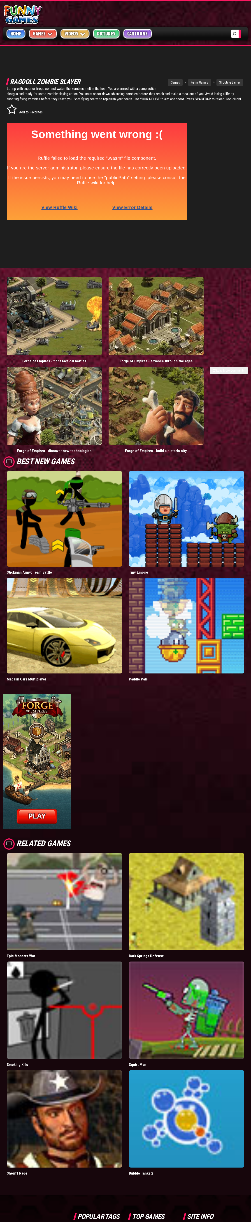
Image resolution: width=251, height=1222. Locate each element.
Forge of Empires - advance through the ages (95, 302)
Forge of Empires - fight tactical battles (34, 302)
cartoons (108, 1116)
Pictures (106, 33)
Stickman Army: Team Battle (29, 434)
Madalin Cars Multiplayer (26, 541)
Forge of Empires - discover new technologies (156, 302)
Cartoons (137, 33)
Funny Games (170, 82)
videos (82, 1096)
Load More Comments (229, 314)
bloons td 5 (85, 1126)
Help (194, 1117)
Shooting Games (201, 82)
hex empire (108, 1126)
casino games (87, 1106)
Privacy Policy (202, 1107)
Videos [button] (75, 33)
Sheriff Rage (17, 1035)
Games (146, 82)
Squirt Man (137, 926)
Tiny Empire (138, 434)
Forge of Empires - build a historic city (217, 302)
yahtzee (110, 1106)
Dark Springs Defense (146, 818)
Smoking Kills (17, 926)
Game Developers (204, 1128)
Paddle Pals (138, 541)
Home (16, 33)
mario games (103, 1096)
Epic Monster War (21, 818)
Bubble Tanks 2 (141, 1035)
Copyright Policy (205, 1096)
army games (86, 1116)
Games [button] (43, 33)
